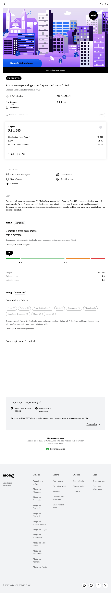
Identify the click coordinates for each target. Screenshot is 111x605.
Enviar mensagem (57, 449)
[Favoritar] (106, 4)
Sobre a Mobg (78, 481)
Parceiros (56, 491)
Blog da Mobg (78, 486)
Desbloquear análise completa (18, 244)
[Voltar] (4, 4)
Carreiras (76, 491)
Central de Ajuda (59, 486)
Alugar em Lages (40, 529)
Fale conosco (58, 481)
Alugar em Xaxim (40, 567)
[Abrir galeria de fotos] (55, 37)
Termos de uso (98, 481)
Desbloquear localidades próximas (20, 329)
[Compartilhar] (101, 4)
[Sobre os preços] (101, 127)
